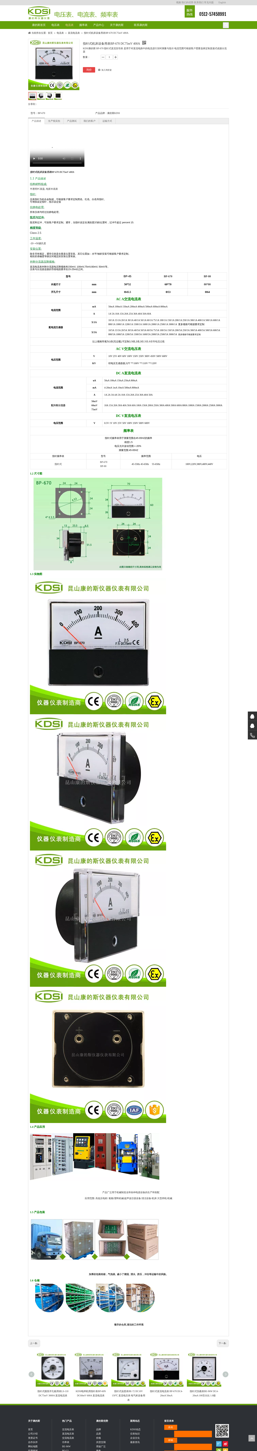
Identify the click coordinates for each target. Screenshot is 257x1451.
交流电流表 (68, 1444)
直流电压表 (68, 1439)
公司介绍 (33, 1439)
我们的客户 (89, 121)
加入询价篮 (106, 70)
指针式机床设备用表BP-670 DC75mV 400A (52, 172)
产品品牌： (101, 113)
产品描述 (36, 121)
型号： (34, 113)
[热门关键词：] (226, 25)
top (251, 1438)
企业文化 (135, 1444)
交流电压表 (68, 1435)
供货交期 (101, 1448)
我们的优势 (187, 2)
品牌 (98, 1435)
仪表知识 (135, 1439)
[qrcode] (222, 1433)
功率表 (65, 1448)
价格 (98, 1444)
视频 (178, 2)
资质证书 (33, 1444)
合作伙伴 (33, 1448)
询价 (89, 69)
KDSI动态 (135, 1435)
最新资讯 (135, 1448)
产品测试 (72, 121)
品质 (98, 1439)
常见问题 (209, 2)
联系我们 (199, 2)
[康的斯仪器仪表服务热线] (190, 11)
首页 (30, 1435)
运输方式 (107, 121)
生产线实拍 (54, 121)
